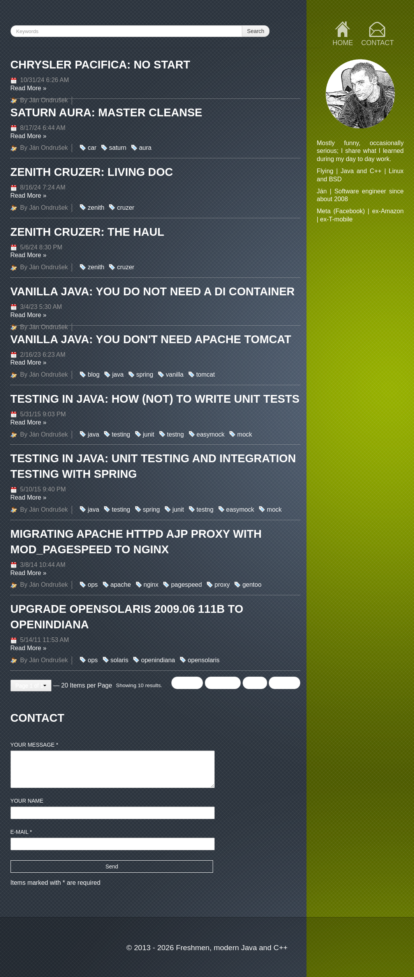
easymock (211, 434)
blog (93, 374)
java (117, 374)
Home (343, 43)
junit (148, 434)
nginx (151, 584)
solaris (120, 660)
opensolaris (204, 660)
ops (93, 584)
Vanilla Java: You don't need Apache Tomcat (151, 339)
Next (254, 682)
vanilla (174, 374)
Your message (34, 745)
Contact (377, 43)
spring (144, 374)
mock (244, 434)
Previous (223, 682)
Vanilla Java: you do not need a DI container (153, 291)
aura (145, 147)
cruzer (125, 207)
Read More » (29, 88)
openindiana (158, 660)
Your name (27, 801)
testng (175, 434)
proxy (222, 584)
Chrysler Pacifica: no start (100, 64)
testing (121, 434)
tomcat (205, 374)
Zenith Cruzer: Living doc (92, 172)
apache (121, 584)
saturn (117, 147)
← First (187, 682)
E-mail (21, 832)
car (92, 147)
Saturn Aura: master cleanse (107, 112)
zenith (96, 207)
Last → (284, 682)
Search (255, 31)
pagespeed (186, 584)
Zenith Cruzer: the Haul (87, 232)
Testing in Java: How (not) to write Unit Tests (155, 399)
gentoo (251, 584)
